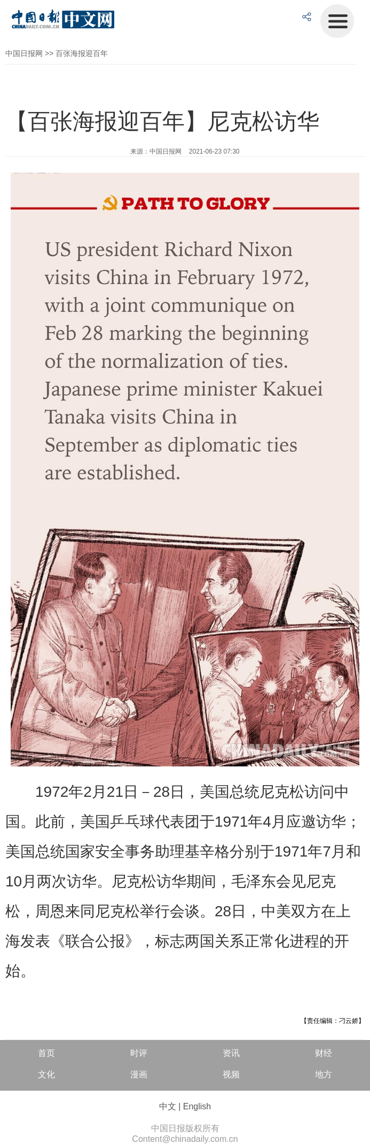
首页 (46, 1053)
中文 (167, 1106)
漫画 (138, 1074)
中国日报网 (24, 53)
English (197, 1106)
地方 (323, 1074)
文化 (46, 1074)
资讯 (231, 1053)
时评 (138, 1053)
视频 (231, 1074)
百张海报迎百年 (82, 53)
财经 (323, 1053)
